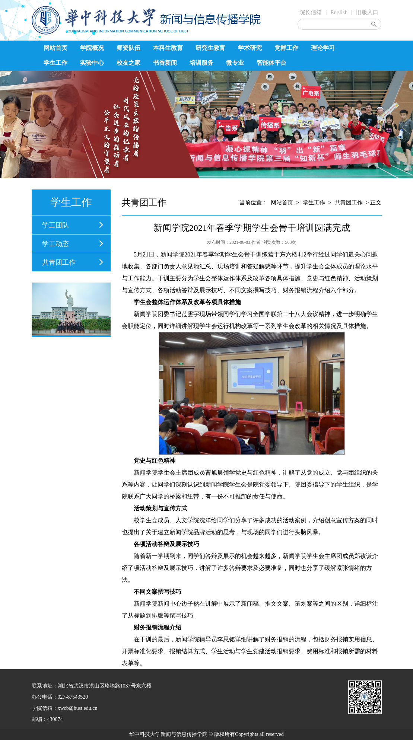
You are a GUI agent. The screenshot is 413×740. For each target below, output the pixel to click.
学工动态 (55, 244)
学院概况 (92, 48)
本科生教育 (168, 48)
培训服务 (201, 63)
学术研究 (250, 48)
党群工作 (286, 48)
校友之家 (128, 63)
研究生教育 (210, 48)
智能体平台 (271, 63)
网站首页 (55, 48)
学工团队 (55, 225)
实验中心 (92, 63)
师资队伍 (128, 48)
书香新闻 (165, 63)
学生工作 (55, 63)
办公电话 (42, 697)
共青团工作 (59, 262)
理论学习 (323, 48)
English (338, 12)
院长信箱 (310, 12)
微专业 (235, 63)
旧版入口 (367, 12)
